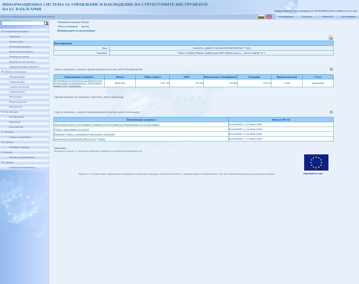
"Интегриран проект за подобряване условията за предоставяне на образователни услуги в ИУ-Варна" (107, 124)
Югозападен (15, 97)
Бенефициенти (16, 117)
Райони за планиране (15, 71)
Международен (17, 76)
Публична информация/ (12, 16)
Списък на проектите (20, 137)
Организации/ (32, 16)
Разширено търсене (19, 147)
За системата (348, 16)
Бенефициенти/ (47, 16)
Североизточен (17, 92)
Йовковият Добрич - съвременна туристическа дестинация (84, 134)
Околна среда (16, 41)
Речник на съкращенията (22, 157)
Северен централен (19, 87)
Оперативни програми (16, 31)
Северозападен (16, 81)
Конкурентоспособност (21, 51)
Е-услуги (307, 16)
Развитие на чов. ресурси (22, 61)
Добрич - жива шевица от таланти (71, 129)
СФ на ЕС (327, 16)
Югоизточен (15, 107)
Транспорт (14, 36)
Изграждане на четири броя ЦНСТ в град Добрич (79, 139)
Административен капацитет (24, 66)
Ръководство (286, 16)
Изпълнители (16, 127)
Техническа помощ (19, 56)
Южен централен (18, 102)
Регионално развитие (20, 46)
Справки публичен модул (22, 167)
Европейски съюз (313, 173)
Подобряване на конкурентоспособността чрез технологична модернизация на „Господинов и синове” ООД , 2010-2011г (78, 83)
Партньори (14, 122)
